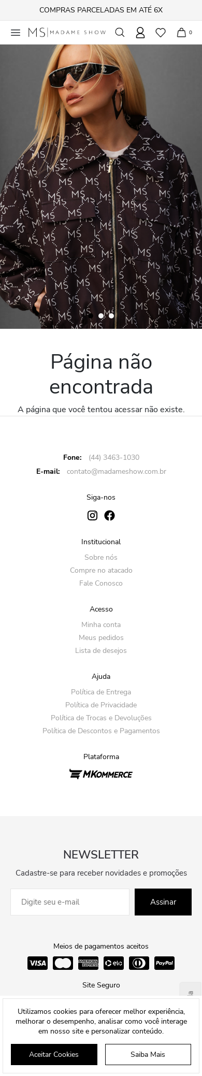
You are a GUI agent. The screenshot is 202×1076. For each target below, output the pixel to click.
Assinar (163, 902)
